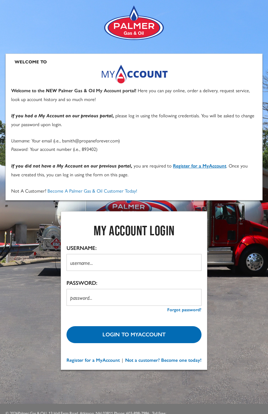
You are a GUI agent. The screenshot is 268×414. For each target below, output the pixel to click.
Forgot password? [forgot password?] (184, 309)
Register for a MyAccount (93, 360)
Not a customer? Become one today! (163, 360)
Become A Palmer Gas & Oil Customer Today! (92, 190)
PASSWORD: (81, 283)
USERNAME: (81, 248)
